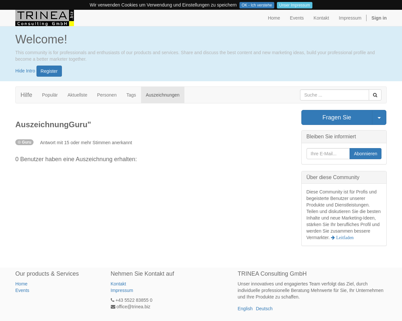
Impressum (122, 290)
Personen (107, 95)
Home (21, 283)
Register (49, 71)
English (245, 308)
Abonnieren (365, 153)
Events (22, 290)
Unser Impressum (294, 5)
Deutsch (264, 308)
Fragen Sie (337, 117)
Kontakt (118, 283)
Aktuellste (77, 95)
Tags (131, 95)
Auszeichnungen (163, 95)
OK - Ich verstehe (257, 5)
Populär (50, 95)
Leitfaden (344, 237)
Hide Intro (25, 70)
